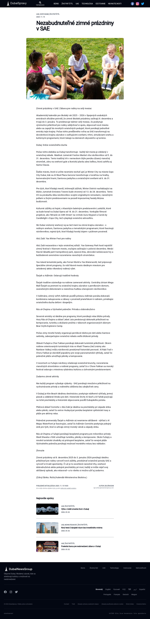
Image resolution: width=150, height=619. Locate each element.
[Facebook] (5, 592)
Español (142, 589)
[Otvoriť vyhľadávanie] (40, 4)
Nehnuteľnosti (115, 4)
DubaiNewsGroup (20, 569)
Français (117, 594)
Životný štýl (67, 4)
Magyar (134, 594)
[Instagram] (10, 592)
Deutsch (126, 594)
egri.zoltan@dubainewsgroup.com (104, 488)
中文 (124, 589)
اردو (135, 589)
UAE (77, 4)
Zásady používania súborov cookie (112, 604)
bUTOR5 (111, 613)
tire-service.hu (128, 613)
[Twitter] (16, 592)
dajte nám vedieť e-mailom (68, 488)
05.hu (117, 613)
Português (107, 594)
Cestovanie (100, 4)
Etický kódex (130, 604)
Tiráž (73, 604)
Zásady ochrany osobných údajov (88, 604)
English (108, 589)
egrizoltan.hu (142, 613)
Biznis (56, 4)
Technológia (87, 4)
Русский (116, 589)
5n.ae (121, 613)
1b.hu (135, 613)
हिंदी (129, 589)
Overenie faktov (141, 604)
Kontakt (66, 604)
